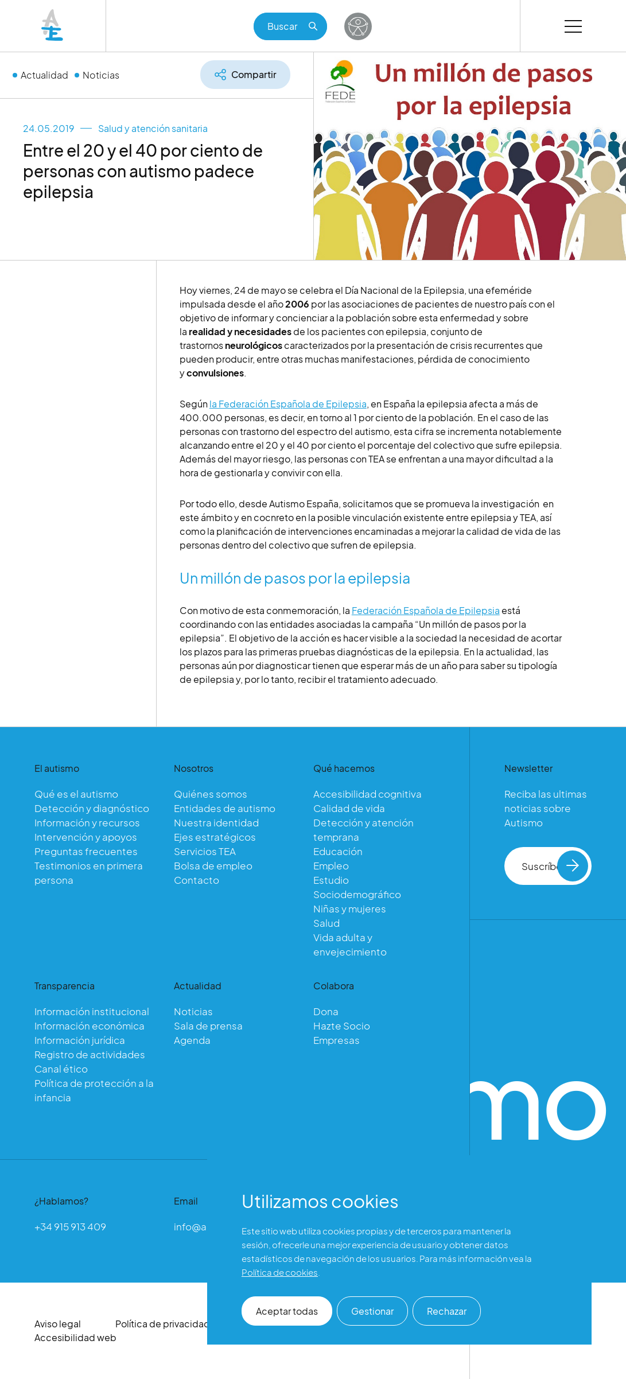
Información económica (89, 1025)
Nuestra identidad (216, 822)
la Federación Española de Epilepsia (288, 404)
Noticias (101, 75)
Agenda (192, 1040)
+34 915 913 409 (70, 1226)
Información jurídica (79, 1040)
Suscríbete (555, 865)
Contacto (196, 879)
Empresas (336, 1040)
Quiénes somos (210, 793)
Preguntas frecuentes (86, 851)
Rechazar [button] (446, 1311)
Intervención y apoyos (85, 836)
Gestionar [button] (372, 1311)
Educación (338, 851)
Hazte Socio (341, 1025)
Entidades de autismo (224, 808)
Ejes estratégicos (215, 836)
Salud (326, 922)
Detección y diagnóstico (91, 808)
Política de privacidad (162, 1324)
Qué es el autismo (76, 793)
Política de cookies (280, 1272)
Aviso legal (57, 1324)
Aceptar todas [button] (287, 1311)
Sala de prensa (208, 1025)
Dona (326, 1011)
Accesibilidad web (75, 1337)
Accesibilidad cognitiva (367, 793)
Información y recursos (87, 822)
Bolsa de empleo (213, 865)
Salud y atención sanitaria (153, 128)
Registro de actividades (89, 1054)
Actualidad (44, 75)
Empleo (331, 865)
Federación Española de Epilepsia (426, 611)
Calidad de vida (349, 808)
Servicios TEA (205, 851)
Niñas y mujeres (349, 908)
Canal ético (61, 1068)
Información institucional (91, 1011)
